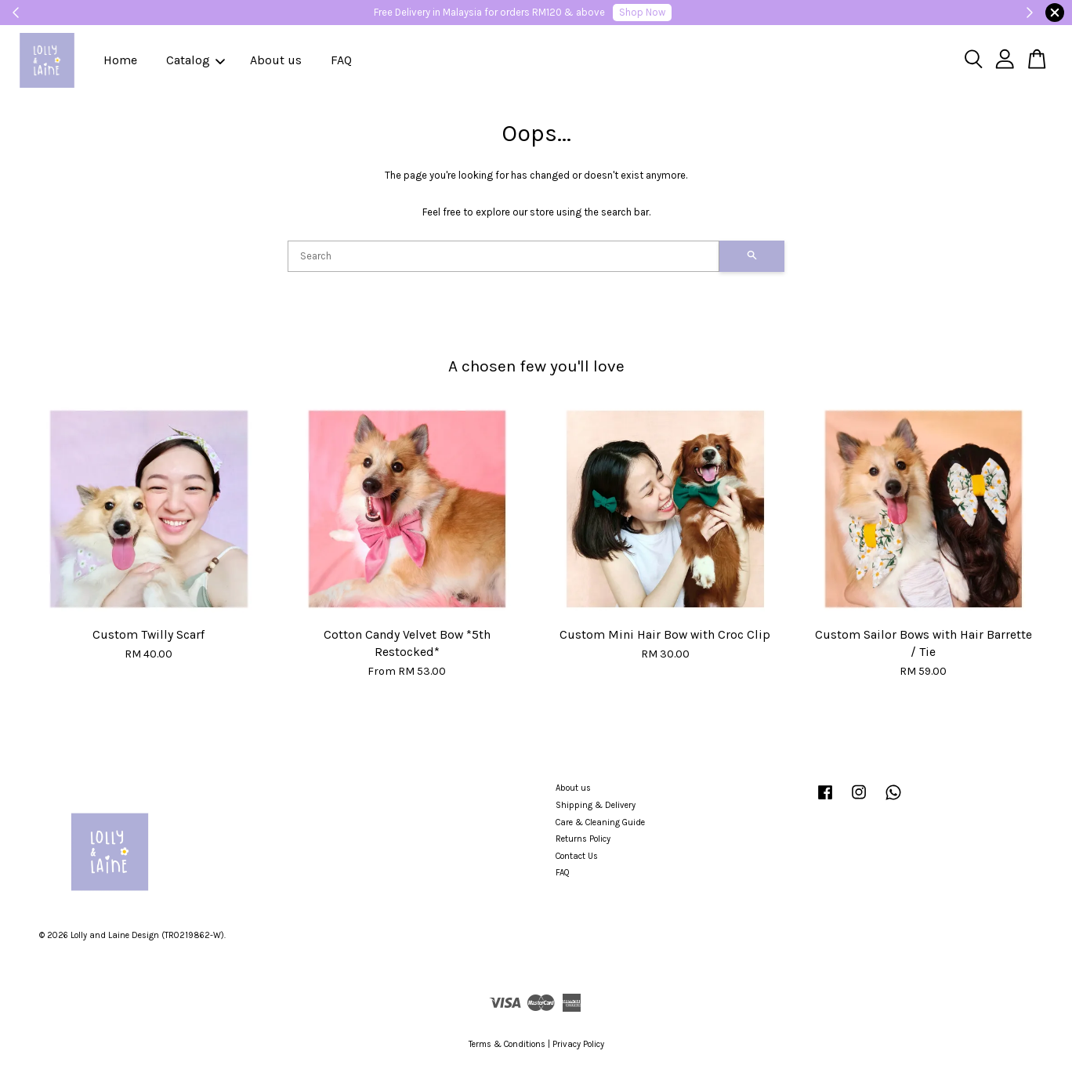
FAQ (341, 60)
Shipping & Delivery (596, 805)
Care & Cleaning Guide (600, 822)
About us (276, 60)
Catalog (195, 60)
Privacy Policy (578, 1044)
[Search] (503, 256)
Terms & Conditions (507, 1044)
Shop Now (642, 12)
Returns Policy (583, 839)
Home (120, 60)
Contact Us (577, 856)
